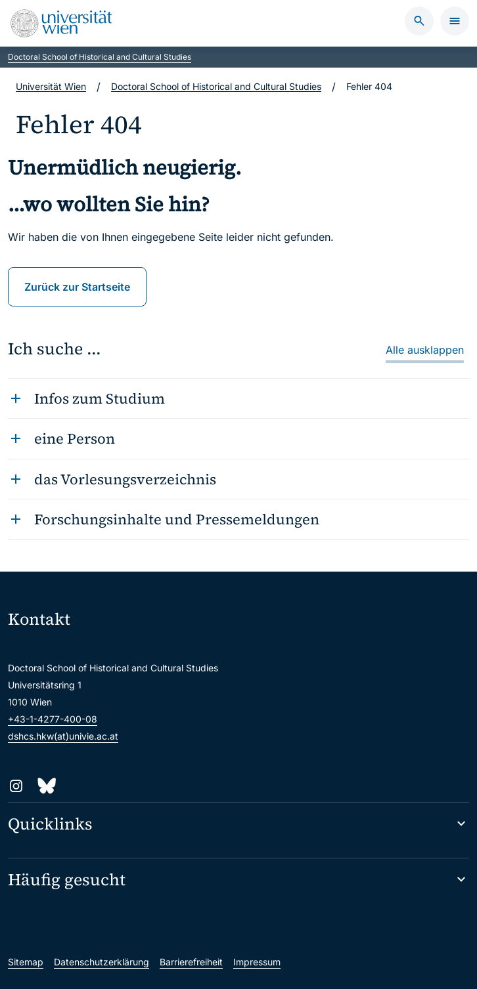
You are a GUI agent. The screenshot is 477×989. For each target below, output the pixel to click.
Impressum (257, 961)
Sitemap (25, 961)
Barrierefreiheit (191, 961)
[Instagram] (16, 786)
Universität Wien (51, 86)
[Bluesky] (45, 786)
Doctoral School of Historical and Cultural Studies (99, 57)
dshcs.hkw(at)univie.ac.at (63, 736)
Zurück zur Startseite (77, 286)
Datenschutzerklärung (101, 961)
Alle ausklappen (425, 349)
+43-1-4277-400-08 (52, 719)
